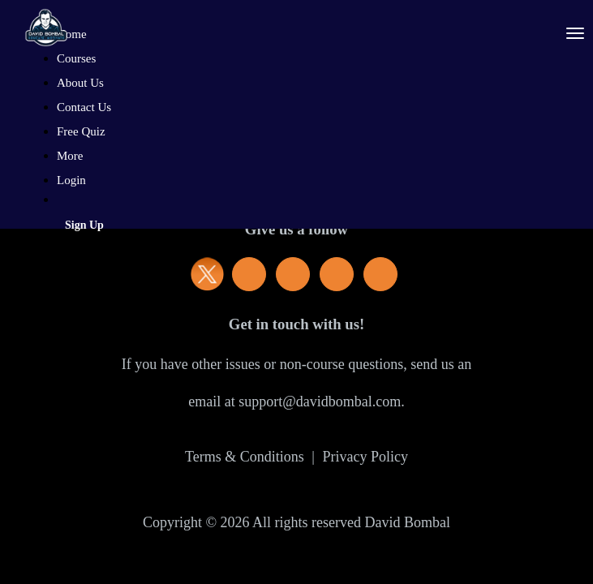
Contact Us (84, 107)
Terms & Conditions (244, 457)
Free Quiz (81, 131)
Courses (76, 58)
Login (71, 180)
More (71, 155)
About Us (80, 82)
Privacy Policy (365, 457)
